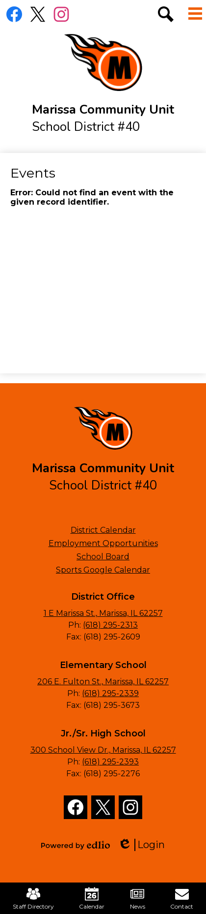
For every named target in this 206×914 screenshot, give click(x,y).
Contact (181, 898)
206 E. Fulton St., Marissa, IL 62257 (103, 681)
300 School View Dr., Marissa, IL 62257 (103, 750)
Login (141, 845)
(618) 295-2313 (110, 625)
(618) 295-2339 (110, 693)
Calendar (91, 898)
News (137, 898)
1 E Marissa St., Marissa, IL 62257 (103, 613)
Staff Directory (33, 898)
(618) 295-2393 (110, 761)
